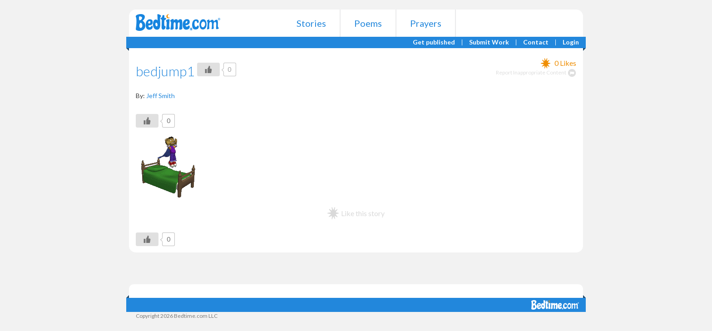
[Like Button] (208, 69)
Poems (368, 23)
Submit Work (489, 42)
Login (571, 42)
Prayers (425, 23)
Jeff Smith (160, 95)
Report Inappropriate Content (536, 72)
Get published (434, 42)
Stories (311, 23)
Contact (536, 42)
